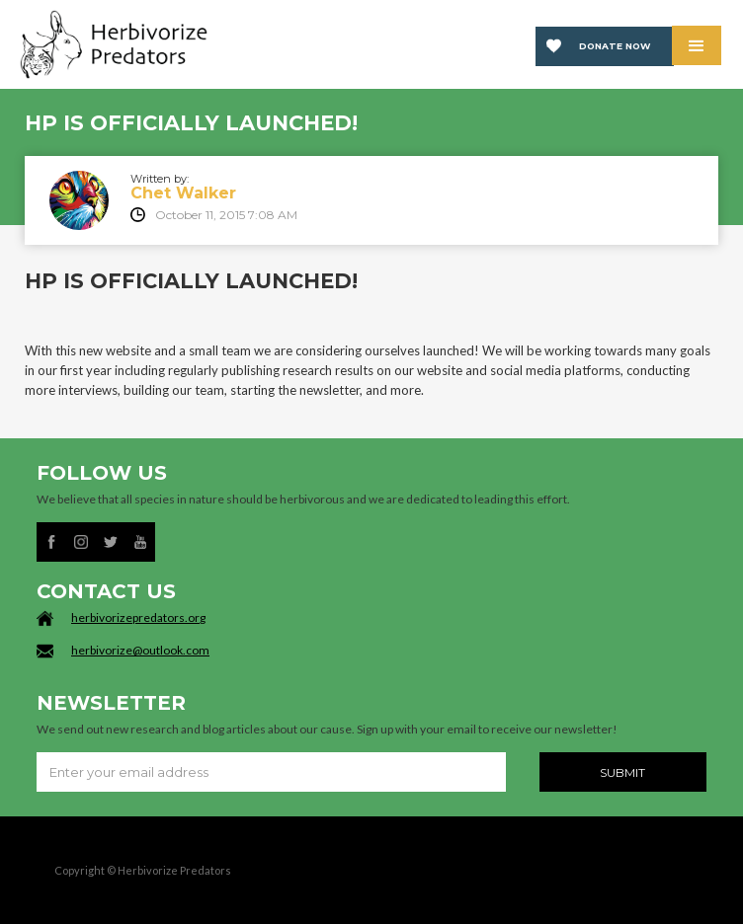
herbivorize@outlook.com (140, 650)
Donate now (614, 45)
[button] (696, 45)
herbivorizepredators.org (138, 617)
